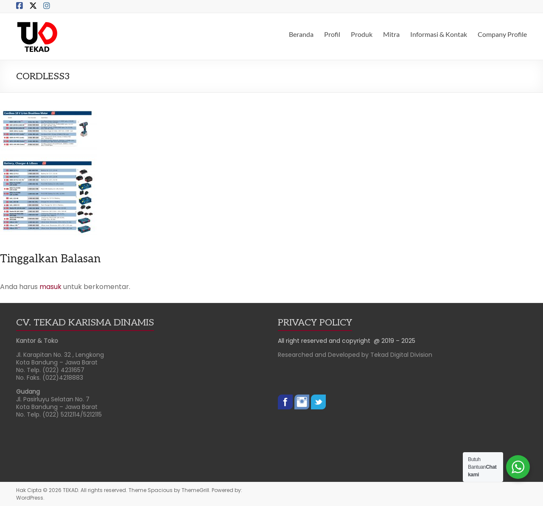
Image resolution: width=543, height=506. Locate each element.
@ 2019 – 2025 (394, 340)
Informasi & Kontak (438, 34)
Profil (332, 34)
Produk (361, 34)
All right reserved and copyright (326, 340)
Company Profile (502, 34)
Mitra (391, 34)
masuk (50, 287)
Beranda (301, 34)
